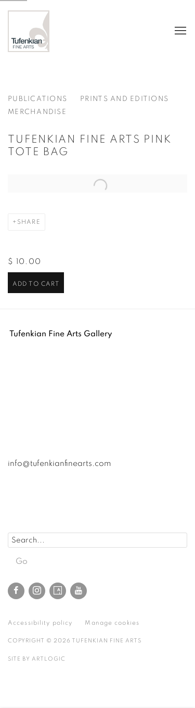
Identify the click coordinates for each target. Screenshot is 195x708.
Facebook (16, 591)
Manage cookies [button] (112, 623)
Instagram (37, 591)
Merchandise (37, 112)
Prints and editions (124, 99)
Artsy (57, 591)
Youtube (78, 591)
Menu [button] (179, 31)
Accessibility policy (40, 623)
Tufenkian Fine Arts (28, 31)
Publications (37, 99)
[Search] (97, 540)
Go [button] (22, 561)
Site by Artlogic (37, 659)
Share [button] (29, 222)
